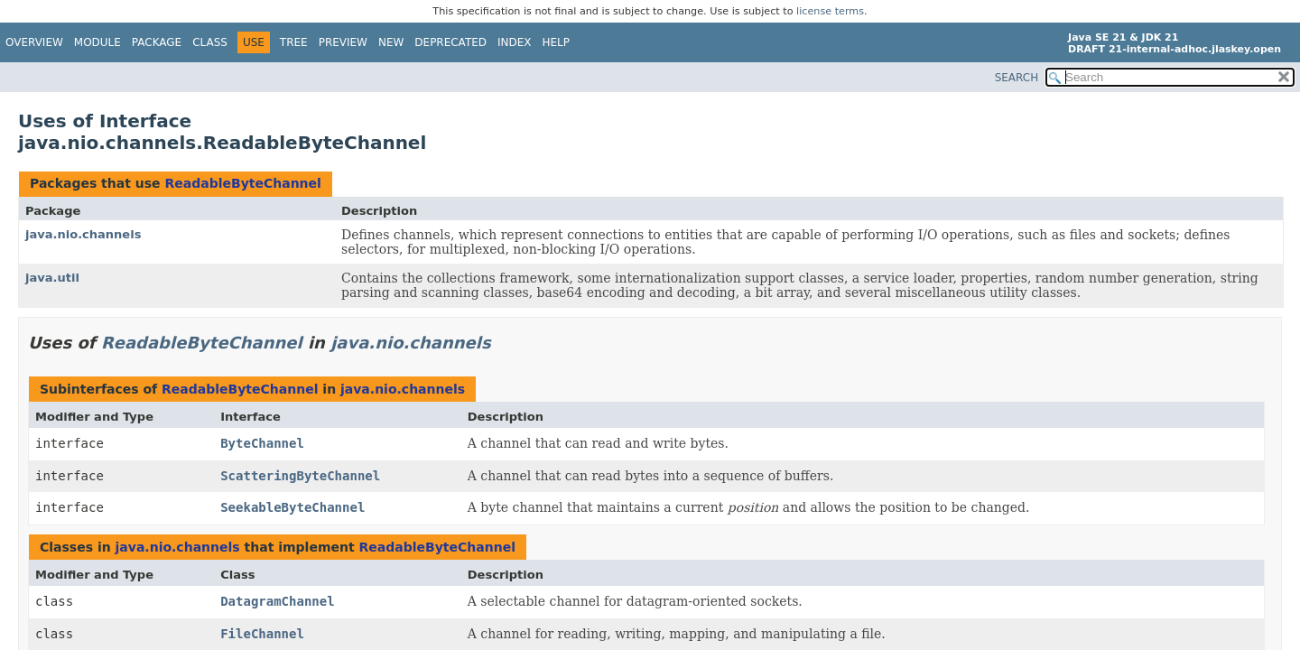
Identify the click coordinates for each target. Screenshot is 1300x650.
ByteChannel (262, 443)
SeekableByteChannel (292, 507)
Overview (34, 42)
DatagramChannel (277, 601)
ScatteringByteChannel (300, 476)
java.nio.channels (83, 234)
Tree (294, 42)
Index (514, 42)
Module (97, 42)
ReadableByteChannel (242, 183)
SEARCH (1017, 77)
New (391, 42)
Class (210, 42)
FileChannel (262, 634)
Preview (343, 42)
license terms (830, 11)
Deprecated (450, 42)
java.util (52, 277)
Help (557, 42)
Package (156, 42)
